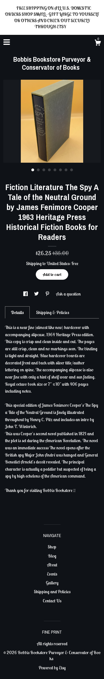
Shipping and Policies (52, 591)
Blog (52, 556)
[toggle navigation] (6, 42)
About (52, 564)
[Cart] (98, 43)
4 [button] (49, 170)
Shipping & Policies (52, 312)
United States (58, 263)
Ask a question (68, 294)
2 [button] (38, 170)
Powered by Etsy (52, 667)
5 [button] (55, 170)
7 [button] (66, 170)
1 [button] (32, 170)
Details (17, 312)
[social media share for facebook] (26, 294)
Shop (52, 547)
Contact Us (52, 600)
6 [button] (60, 170)
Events (52, 574)
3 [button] (43, 170)
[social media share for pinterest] (47, 294)
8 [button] (71, 170)
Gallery (52, 582)
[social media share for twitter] (37, 294)
